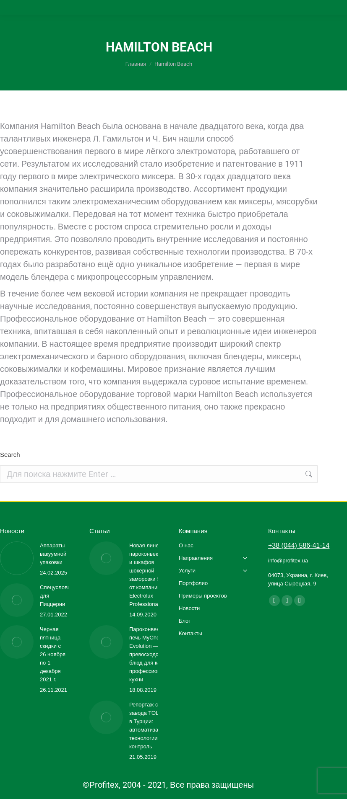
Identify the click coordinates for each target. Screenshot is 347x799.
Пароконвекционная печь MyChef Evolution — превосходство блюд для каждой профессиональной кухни (154, 654)
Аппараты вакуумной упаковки (53, 553)
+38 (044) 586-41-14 (298, 545)
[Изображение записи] (17, 558)
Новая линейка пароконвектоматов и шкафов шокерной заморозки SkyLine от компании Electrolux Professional (154, 574)
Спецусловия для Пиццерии (56, 595)
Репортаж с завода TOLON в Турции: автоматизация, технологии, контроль (149, 725)
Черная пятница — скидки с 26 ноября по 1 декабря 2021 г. (54, 654)
